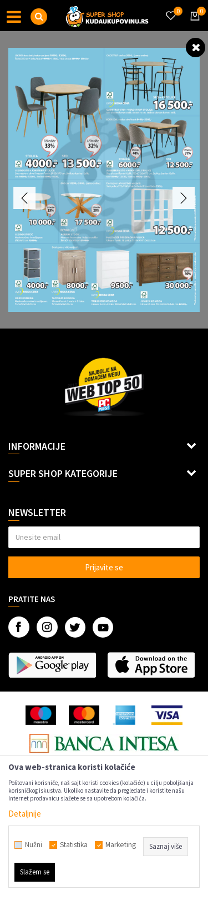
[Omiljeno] (170, 9)
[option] (104, 180)
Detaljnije (24, 813)
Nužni (33, 845)
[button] (39, 16)
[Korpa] (193, 26)
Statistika (74, 845)
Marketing (120, 845)
